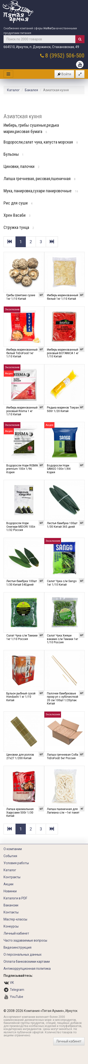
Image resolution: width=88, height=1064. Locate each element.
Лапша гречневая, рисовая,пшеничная (40, 178)
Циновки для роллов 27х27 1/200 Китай (20, 756)
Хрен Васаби (17, 215)
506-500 (75, 55)
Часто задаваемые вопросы (25, 940)
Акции (8, 884)
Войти (64, 74)
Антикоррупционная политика (27, 968)
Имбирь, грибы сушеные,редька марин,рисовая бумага (31, 128)
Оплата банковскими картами (27, 961)
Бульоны (14, 154)
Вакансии (11, 905)
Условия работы (16, 863)
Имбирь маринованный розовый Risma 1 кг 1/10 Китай (22, 411)
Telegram (17, 990)
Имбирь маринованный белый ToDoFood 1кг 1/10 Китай (22, 353)
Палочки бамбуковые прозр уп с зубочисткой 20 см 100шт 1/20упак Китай (62, 698)
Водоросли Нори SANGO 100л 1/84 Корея (58, 469)
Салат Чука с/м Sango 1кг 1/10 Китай (62, 582)
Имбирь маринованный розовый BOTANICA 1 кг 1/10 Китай (63, 353)
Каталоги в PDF (15, 898)
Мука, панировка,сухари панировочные (41, 190)
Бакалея (31, 90)
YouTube (16, 997)
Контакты (11, 912)
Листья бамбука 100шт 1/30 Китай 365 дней (62, 525)
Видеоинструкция (17, 947)
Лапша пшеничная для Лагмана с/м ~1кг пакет (63, 810)
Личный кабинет (16, 933)
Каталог (13, 90)
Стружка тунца (19, 227)
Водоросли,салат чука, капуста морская (41, 142)
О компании (13, 849)
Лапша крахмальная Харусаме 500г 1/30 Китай (20, 812)
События (10, 856)
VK (12, 982)
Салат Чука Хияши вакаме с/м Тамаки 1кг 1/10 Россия (62, 639)
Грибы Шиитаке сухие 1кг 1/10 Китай (20, 297)
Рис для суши (18, 203)
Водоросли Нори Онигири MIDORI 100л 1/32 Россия (20, 527)
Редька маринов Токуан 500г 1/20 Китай (63, 409)
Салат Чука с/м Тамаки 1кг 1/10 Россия (22, 637)
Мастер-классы (15, 919)
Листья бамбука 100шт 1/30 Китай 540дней (21, 582)
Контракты (12, 877)
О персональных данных (23, 954)
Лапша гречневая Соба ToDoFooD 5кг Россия (62, 756)
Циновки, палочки (21, 166)
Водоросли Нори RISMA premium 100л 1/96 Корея (22, 469)
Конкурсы (11, 926)
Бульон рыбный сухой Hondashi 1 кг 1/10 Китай (20, 697)
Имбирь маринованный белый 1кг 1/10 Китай (62, 297)
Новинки (10, 891)
